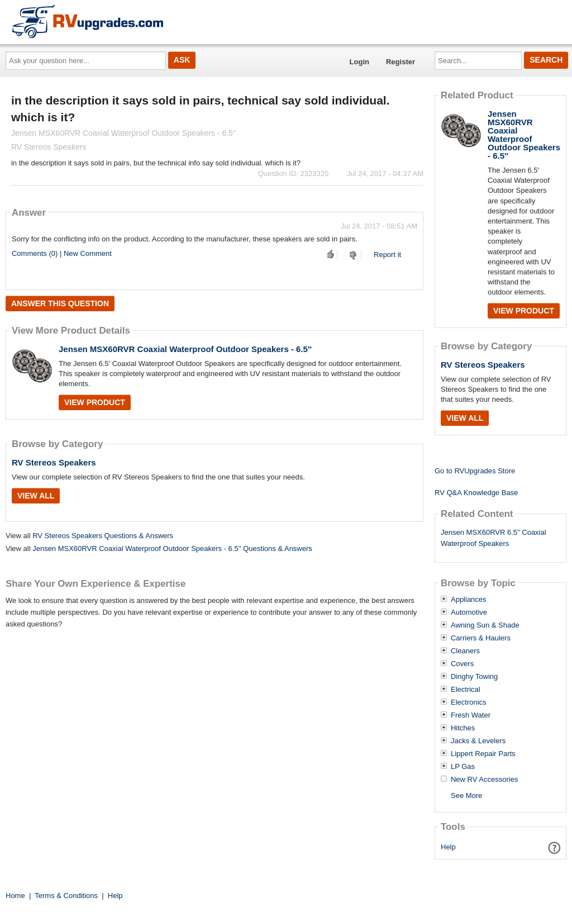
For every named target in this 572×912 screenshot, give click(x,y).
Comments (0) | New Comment (62, 253)
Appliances (469, 600)
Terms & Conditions (66, 895)
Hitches (463, 728)
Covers (462, 664)
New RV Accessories (484, 779)
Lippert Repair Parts (483, 754)
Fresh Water (470, 715)
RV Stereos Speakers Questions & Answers (102, 535)
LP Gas (463, 767)
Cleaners (465, 651)
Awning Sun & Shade (485, 625)
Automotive (469, 612)
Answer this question (60, 303)
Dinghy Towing (474, 677)
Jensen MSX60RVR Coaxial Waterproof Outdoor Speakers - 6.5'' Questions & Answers (172, 548)
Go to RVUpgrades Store (475, 471)
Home (15, 895)
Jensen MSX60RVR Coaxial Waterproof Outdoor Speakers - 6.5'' (185, 349)
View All (35, 495)
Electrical (465, 690)
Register (400, 62)
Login (359, 62)
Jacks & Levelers (478, 741)
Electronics (469, 702)
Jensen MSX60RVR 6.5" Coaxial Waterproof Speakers (493, 538)
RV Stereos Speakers (54, 462)
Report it (387, 254)
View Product (94, 402)
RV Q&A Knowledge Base (476, 492)
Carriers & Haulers (481, 638)
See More (466, 795)
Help (448, 847)
